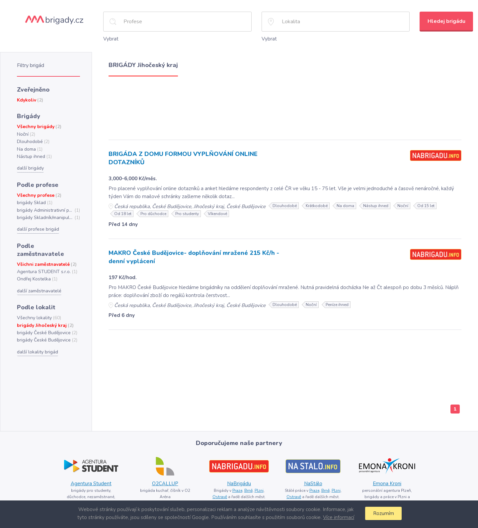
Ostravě (220, 494)
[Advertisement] (285, 105)
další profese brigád (37, 225)
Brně (248, 488)
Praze (236, 488)
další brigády (30, 165)
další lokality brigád (36, 337)
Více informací (338, 517)
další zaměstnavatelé (39, 277)
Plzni (259, 488)
